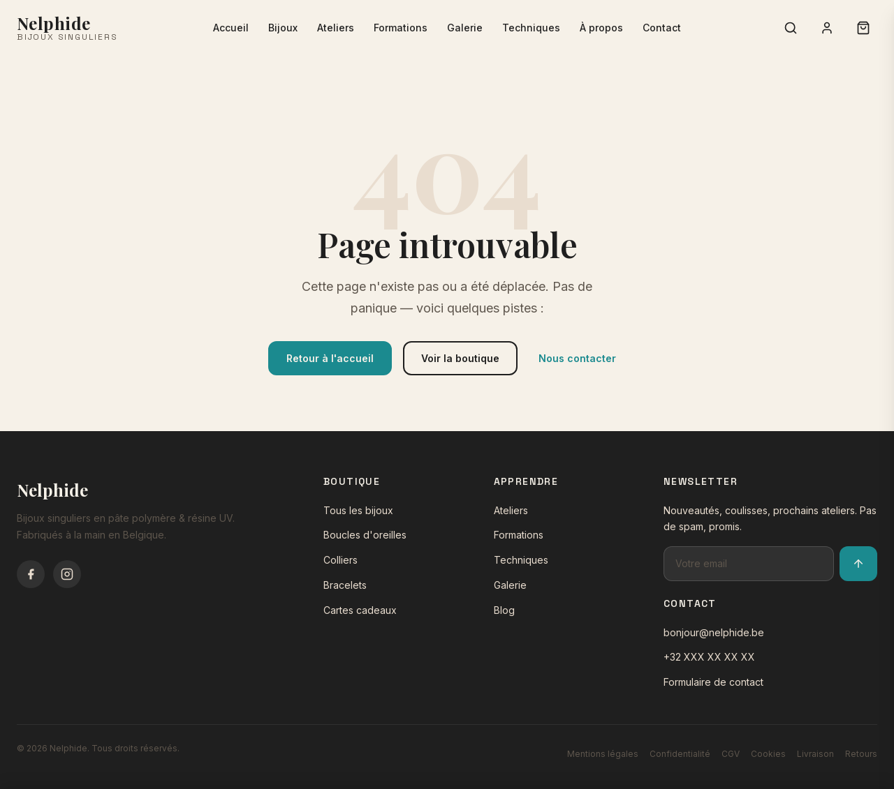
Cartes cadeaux (360, 610)
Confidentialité (680, 754)
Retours (861, 754)
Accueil (231, 27)
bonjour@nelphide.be (714, 632)
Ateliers (335, 27)
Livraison (815, 754)
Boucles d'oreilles (364, 535)
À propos (601, 27)
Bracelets (345, 585)
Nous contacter (577, 358)
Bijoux (283, 27)
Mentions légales (602, 754)
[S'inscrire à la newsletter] (858, 563)
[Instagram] (67, 574)
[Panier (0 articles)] (863, 28)
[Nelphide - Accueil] (67, 28)
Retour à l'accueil (330, 358)
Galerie (465, 27)
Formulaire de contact (713, 682)
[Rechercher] (791, 28)
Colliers (340, 560)
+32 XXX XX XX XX (709, 657)
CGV (730, 754)
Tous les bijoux (358, 510)
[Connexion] (827, 28)
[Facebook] (31, 574)
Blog (504, 610)
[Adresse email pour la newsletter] (749, 563)
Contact (662, 27)
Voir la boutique (460, 358)
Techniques (531, 27)
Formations (400, 27)
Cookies (768, 754)
